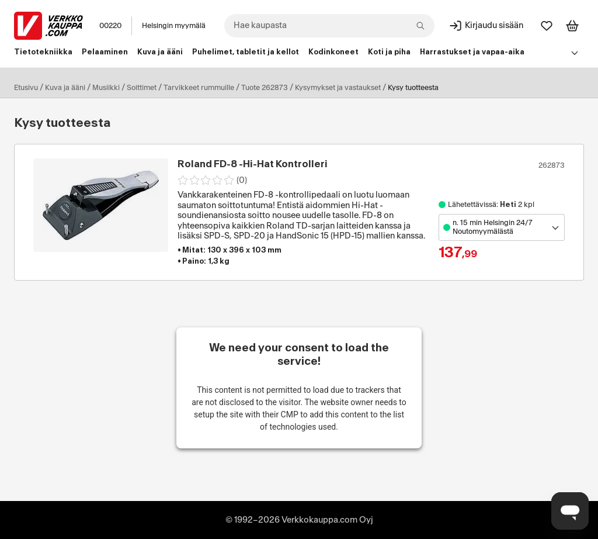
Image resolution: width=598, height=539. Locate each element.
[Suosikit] (546, 25)
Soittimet (142, 87)
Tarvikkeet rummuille (199, 87)
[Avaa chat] (570, 511)
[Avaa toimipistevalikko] (502, 227)
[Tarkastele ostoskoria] (572, 25)
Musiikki (106, 87)
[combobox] (329, 25)
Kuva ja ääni (65, 87)
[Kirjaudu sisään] (486, 25)
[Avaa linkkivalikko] (574, 52)
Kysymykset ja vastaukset (338, 87)
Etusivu (26, 87)
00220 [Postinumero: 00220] (110, 25)
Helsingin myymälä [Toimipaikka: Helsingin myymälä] (174, 25)
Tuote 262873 (264, 87)
